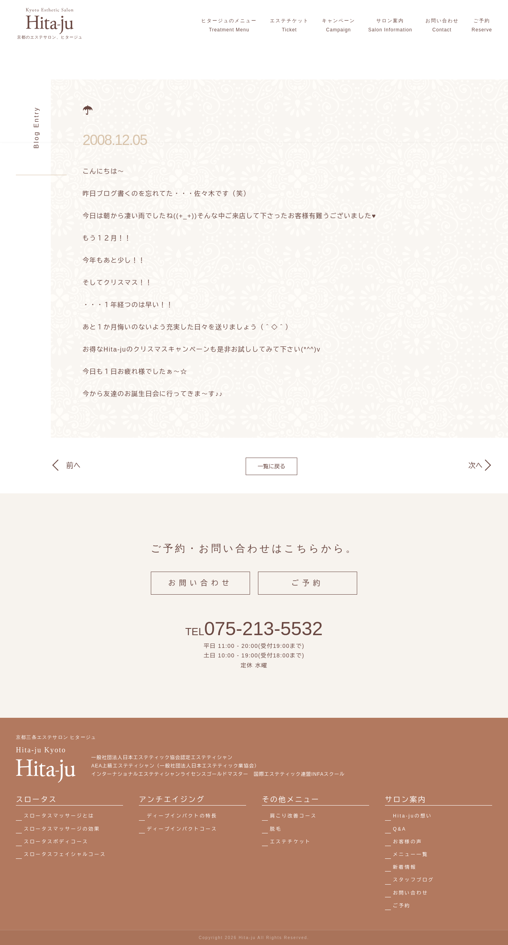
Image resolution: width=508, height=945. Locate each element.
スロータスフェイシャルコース (65, 854)
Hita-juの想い (412, 816)
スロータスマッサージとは (59, 816)
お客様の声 (407, 842)
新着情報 (404, 867)
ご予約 (308, 589)
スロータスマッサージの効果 (62, 829)
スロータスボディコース (56, 842)
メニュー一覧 (410, 854)
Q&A (399, 829)
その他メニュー (291, 800)
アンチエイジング (172, 800)
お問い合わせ (200, 589)
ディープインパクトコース (182, 829)
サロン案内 (405, 800)
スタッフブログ (413, 880)
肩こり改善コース (293, 816)
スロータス (36, 800)
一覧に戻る (271, 466)
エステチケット (290, 842)
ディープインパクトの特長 (182, 816)
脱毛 (276, 829)
